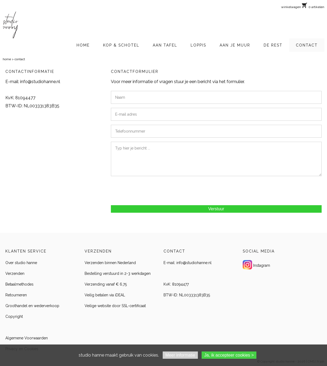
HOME (83, 45)
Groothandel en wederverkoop (32, 306)
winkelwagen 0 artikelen (302, 7)
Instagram (261, 265)
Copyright (14, 316)
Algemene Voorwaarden (26, 338)
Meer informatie (180, 355)
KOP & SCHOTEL (121, 45)
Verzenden (14, 273)
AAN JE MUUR (235, 45)
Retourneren (16, 295)
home (7, 59)
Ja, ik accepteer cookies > (229, 355)
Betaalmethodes (19, 284)
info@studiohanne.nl (40, 81)
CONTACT (307, 45)
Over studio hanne (21, 263)
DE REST (273, 45)
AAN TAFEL (165, 45)
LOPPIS (198, 45)
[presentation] (151, 190)
